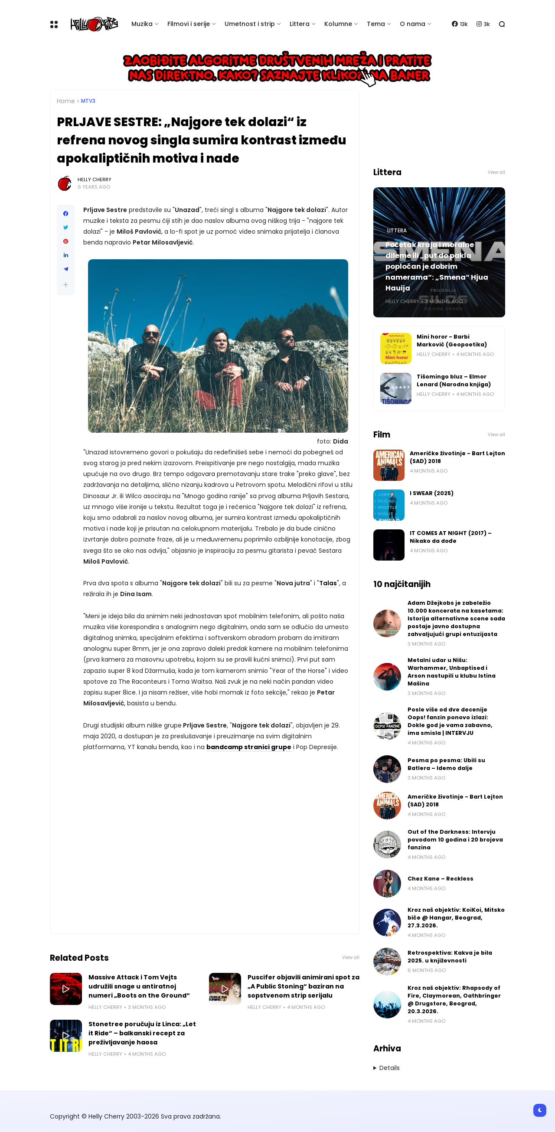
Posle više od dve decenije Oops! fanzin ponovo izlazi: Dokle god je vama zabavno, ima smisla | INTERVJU (450, 721)
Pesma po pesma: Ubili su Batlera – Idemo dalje (446, 764)
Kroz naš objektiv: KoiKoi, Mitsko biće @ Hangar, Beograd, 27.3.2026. (456, 917)
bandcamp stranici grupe (248, 747)
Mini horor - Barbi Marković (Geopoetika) (452, 340)
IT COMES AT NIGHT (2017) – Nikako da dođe (451, 537)
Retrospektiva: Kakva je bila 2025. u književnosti (450, 956)
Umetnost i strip (250, 24)
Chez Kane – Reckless (440, 878)
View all (350, 957)
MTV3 (88, 101)
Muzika (142, 24)
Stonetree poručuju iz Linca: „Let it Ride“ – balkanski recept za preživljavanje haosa (142, 1033)
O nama (412, 24)
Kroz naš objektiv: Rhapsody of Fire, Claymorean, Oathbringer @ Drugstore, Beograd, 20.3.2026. (454, 999)
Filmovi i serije (188, 24)
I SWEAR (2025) (432, 493)
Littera (300, 24)
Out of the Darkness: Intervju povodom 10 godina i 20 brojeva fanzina (455, 839)
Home (66, 101)
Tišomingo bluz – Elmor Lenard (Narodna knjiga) (454, 380)
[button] (65, 285)
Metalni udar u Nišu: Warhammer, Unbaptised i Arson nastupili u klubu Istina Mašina (452, 671)
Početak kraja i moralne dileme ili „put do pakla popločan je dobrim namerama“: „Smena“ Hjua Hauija (436, 266)
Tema (376, 24)
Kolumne (338, 24)
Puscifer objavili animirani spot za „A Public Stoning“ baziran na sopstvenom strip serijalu (303, 986)
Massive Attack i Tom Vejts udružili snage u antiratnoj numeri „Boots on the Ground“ (139, 986)
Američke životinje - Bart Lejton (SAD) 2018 (457, 457)
